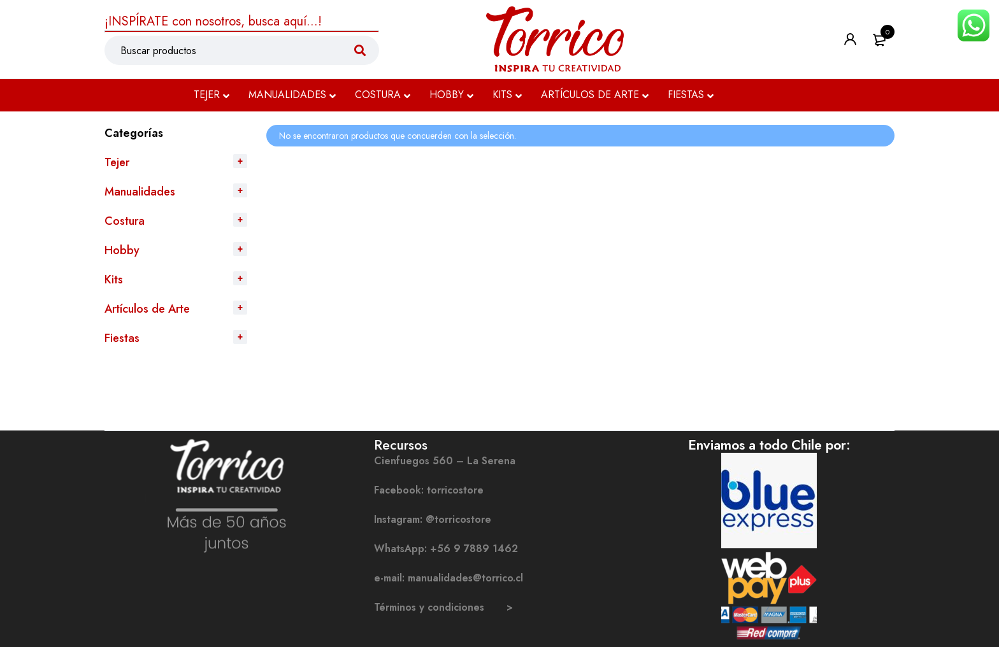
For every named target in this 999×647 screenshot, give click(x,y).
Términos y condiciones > (443, 607)
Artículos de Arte (147, 309)
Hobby (122, 250)
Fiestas (122, 338)
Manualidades (139, 191)
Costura (124, 221)
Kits (113, 279)
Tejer (116, 162)
